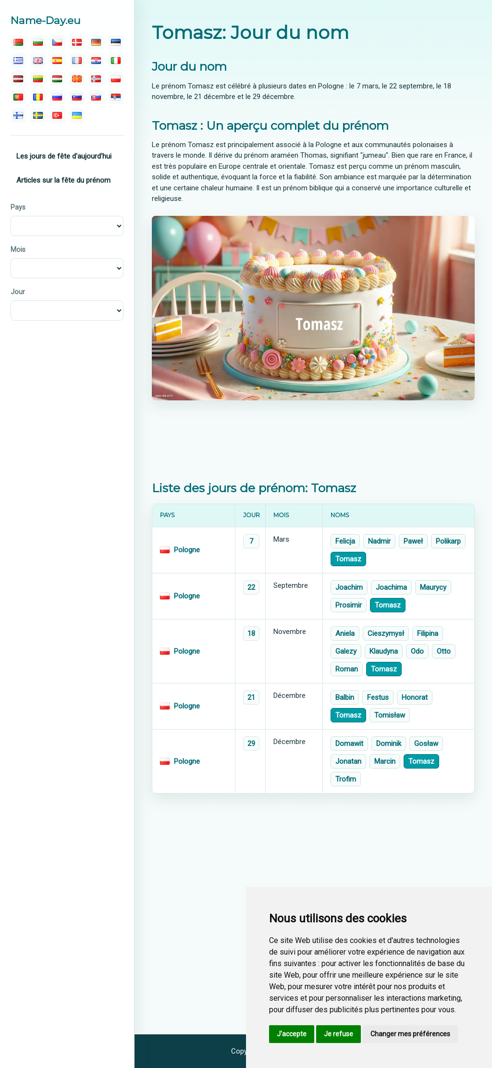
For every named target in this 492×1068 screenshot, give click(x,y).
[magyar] (57, 79)
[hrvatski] (96, 60)
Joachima (391, 587)
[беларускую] (18, 42)
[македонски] (77, 79)
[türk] (57, 115)
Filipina (427, 633)
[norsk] (96, 79)
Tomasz (348, 559)
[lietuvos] (38, 79)
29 (251, 743)
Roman (346, 669)
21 (251, 697)
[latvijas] (18, 79)
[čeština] (57, 42)
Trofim (345, 779)
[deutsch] (96, 42)
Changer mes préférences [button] (410, 1034)
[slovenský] (96, 97)
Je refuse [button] (338, 1034)
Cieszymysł (386, 633)
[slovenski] (77, 97)
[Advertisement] (313, 441)
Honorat (415, 697)
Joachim (349, 587)
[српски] (116, 97)
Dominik (388, 743)
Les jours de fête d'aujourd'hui (63, 156)
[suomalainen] (18, 115)
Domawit (349, 743)
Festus (378, 697)
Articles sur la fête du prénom (63, 180)
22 (251, 587)
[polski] (116, 79)
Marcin (384, 761)
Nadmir (379, 541)
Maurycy (433, 587)
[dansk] (77, 42)
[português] (18, 97)
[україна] (77, 115)
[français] (77, 60)
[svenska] (38, 115)
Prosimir (348, 605)
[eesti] (116, 42)
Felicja (345, 541)
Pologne (187, 550)
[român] (38, 97)
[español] (57, 60)
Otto (444, 651)
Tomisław (389, 715)
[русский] (57, 97)
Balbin (344, 697)
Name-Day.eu (46, 20)
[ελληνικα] (18, 60)
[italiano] (116, 60)
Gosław (426, 743)
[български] (38, 42)
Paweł (413, 541)
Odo (417, 651)
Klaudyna (383, 651)
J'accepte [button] (292, 1034)
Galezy (346, 651)
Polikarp (448, 541)
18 (251, 633)
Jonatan (348, 761)
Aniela (345, 633)
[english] (38, 60)
